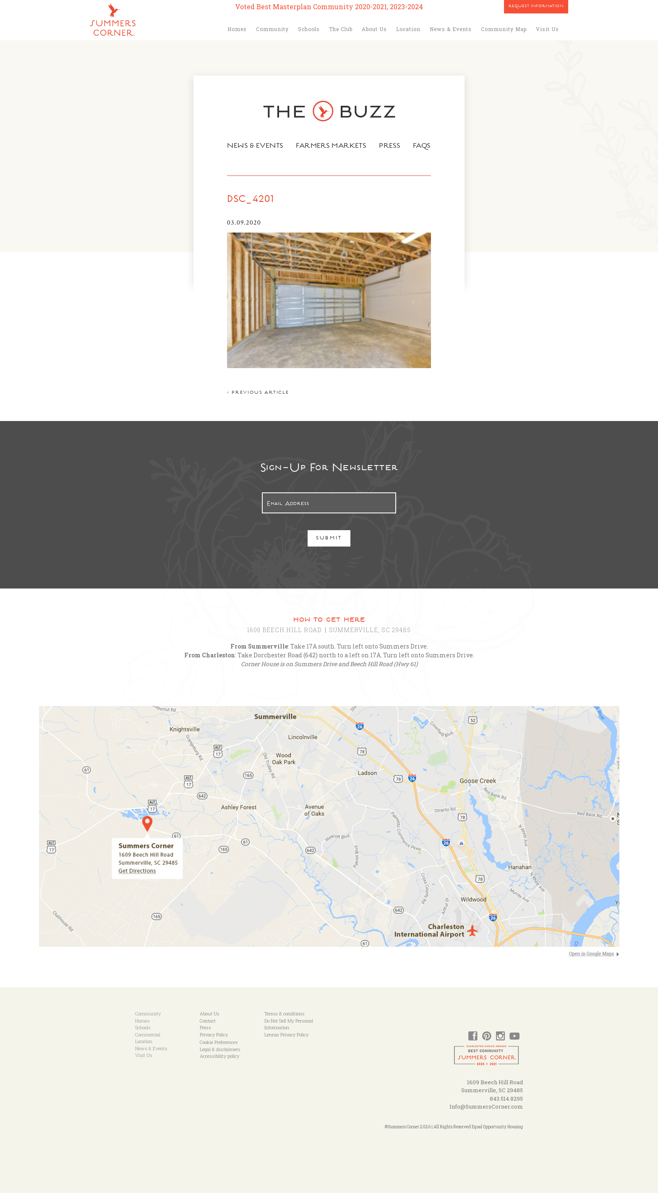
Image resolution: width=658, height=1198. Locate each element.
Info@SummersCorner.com (486, 1112)
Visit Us (547, 28)
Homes (237, 28)
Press (392, 146)
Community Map (504, 28)
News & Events (451, 28)
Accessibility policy (219, 1061)
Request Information (536, 7)
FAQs (425, 146)
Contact (208, 1026)
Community (272, 28)
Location (408, 28)
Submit (329, 544)
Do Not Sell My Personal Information (288, 1029)
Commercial (147, 1039)
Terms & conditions (284, 1019)
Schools (309, 28)
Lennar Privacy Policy (286, 1039)
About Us (374, 28)
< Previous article (254, 398)
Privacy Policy (214, 1039)
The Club (340, 28)
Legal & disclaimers (220, 1054)
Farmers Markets (332, 146)
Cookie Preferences (219, 1047)
